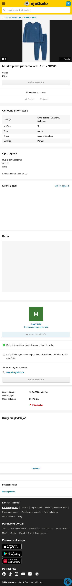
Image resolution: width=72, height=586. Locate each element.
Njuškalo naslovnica (36, 3)
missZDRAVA (62, 528)
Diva (30, 533)
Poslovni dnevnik (18, 528)
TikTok (10, 574)
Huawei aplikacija (12, 561)
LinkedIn (30, 574)
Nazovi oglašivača (15, 372)
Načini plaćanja (51, 512)
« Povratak (36, 468)
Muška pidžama (8, 492)
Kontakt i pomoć (10, 507)
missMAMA (47, 528)
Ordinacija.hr (41, 533)
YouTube (23, 574)
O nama (24, 507)
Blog (20, 516)
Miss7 (5, 533)
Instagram (16, 574)
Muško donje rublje (13, 17)
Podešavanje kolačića (31, 512)
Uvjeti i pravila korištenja (56, 507)
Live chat (67, 581)
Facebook (4, 574)
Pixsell (22, 533)
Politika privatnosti (10, 512)
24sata (5, 528)
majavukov (36, 324)
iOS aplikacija (12, 546)
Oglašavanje (36, 507)
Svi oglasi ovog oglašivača (36, 327)
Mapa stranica (8, 516)
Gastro (13, 533)
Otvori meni (3, 3)
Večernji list (34, 528)
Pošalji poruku (36, 83)
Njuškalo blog (37, 574)
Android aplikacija (12, 554)
